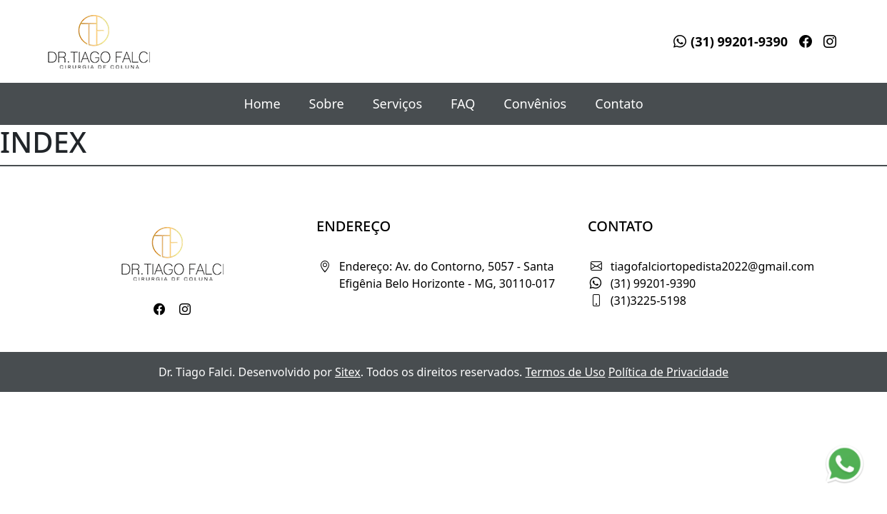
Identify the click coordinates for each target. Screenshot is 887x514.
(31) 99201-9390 (730, 41)
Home (262, 103)
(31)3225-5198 (648, 300)
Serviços (397, 103)
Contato (619, 103)
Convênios (534, 103)
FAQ (463, 103)
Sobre (326, 103)
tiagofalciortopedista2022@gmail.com (712, 266)
